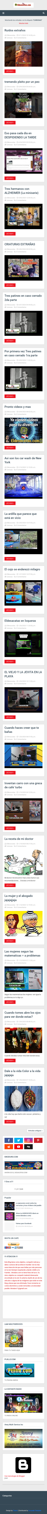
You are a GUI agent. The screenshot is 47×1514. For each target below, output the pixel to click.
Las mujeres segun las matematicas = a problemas (22, 953)
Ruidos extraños (15, 30)
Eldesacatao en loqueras (20, 620)
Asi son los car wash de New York (23, 460)
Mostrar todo (23, 23)
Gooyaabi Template (34, 1510)
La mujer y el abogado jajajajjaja (19, 898)
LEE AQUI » (10, 71)
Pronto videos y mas (18, 407)
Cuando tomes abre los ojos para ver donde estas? (23, 1014)
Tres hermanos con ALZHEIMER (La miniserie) (21, 191)
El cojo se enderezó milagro (22, 569)
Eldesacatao (11, 35)
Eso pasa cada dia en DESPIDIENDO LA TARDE (20, 135)
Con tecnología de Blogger (23, 1475)
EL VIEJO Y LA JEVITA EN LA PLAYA (23, 674)
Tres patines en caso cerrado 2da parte (23, 298)
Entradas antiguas (34, 1131)
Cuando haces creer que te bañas (22, 730)
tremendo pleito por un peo (22, 82)
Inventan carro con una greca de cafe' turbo (23, 785)
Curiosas (9, 38)
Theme (15, 1510)
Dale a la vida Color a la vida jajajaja (22, 1073)
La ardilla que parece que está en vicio (21, 516)
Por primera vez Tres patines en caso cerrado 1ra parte (23, 353)
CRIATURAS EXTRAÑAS (20, 244)
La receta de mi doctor (19, 839)
